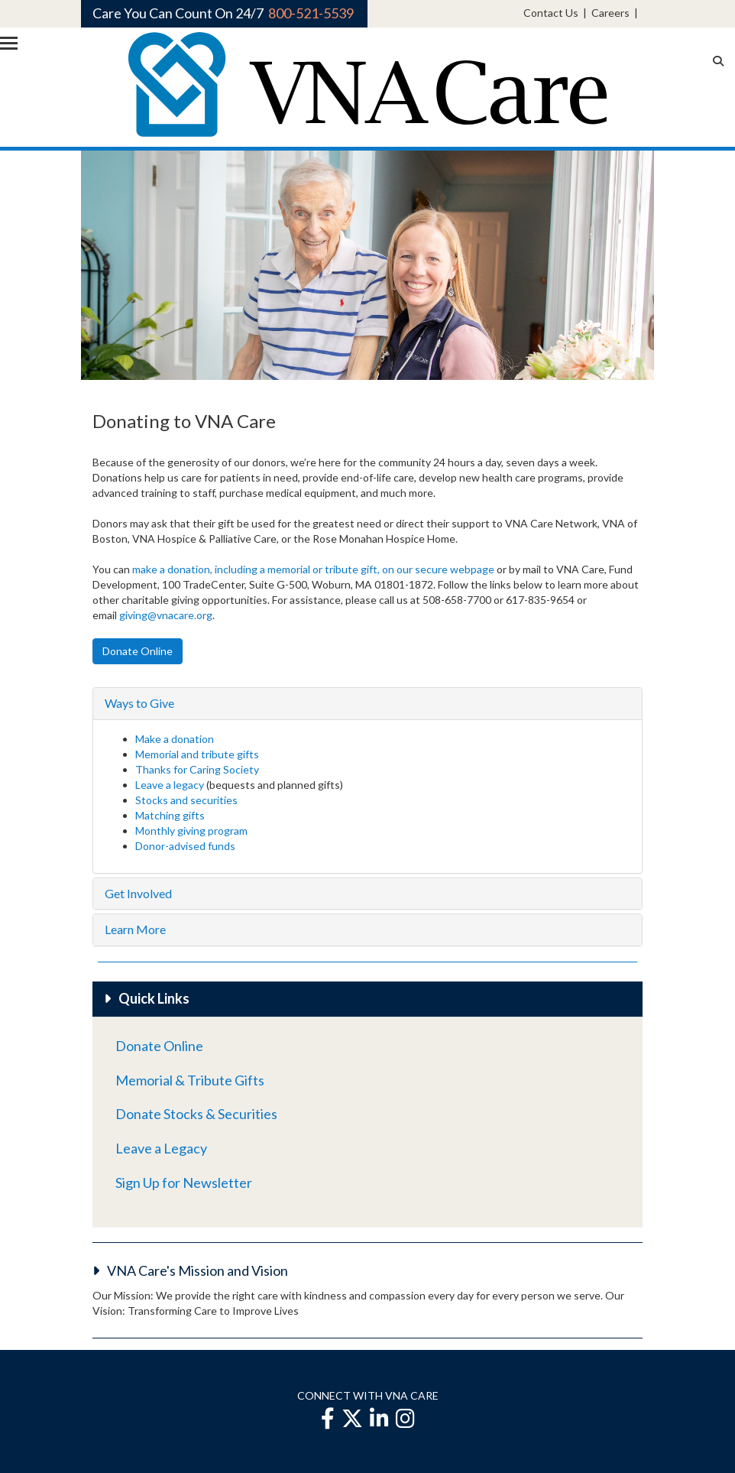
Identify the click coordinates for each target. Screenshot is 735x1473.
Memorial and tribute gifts (198, 754)
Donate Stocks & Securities (196, 1113)
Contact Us (550, 12)
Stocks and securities (186, 799)
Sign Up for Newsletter (183, 1182)
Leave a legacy (169, 784)
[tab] (367, 703)
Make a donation (174, 738)
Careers (610, 12)
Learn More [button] (135, 929)
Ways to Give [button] (139, 703)
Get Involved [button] (138, 893)
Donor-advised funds (185, 845)
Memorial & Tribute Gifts (189, 1080)
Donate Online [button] (137, 650)
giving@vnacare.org (165, 614)
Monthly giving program (191, 830)
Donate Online (159, 1045)
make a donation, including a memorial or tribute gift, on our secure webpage (313, 569)
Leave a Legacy (161, 1148)
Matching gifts (170, 815)
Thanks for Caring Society (197, 769)
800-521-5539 (311, 13)
